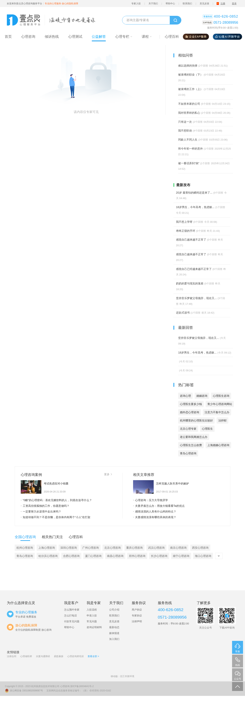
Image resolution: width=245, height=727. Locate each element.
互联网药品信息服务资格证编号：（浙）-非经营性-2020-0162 (78, 690)
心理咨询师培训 (75, 656)
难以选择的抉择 (187, 65)
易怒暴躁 (58, 656)
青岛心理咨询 (188, 453)
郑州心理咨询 (137, 555)
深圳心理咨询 (68, 547)
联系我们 (187, 3)
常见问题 (92, 621)
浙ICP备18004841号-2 (82, 686)
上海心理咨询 (46, 547)
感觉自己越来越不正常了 (191, 239)
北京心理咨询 (112, 547)
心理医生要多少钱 (191, 404)
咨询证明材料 (94, 627)
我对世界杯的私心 (189, 112)
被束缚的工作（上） (190, 89)
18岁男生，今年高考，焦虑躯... (195, 207)
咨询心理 (185, 395)
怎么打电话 (70, 615)
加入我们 (114, 639)
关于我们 (153, 3)
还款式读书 (183, 312)
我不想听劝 (185, 130)
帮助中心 (170, 3)
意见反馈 (204, 3)
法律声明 (137, 621)
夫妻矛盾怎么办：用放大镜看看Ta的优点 (159, 505)
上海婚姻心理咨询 (218, 445)
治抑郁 (222, 420)
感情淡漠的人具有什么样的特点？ (154, 511)
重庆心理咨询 (134, 547)
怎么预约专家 (71, 609)
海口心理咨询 (203, 555)
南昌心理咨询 (115, 555)
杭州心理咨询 (24, 547)
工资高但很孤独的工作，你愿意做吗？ (45, 505)
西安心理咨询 (200, 547)
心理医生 (207, 428)
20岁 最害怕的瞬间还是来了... (194, 192)
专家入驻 (136, 3)
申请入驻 (92, 615)
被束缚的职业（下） (190, 74)
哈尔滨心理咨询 (48, 555)
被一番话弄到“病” (188, 163)
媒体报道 (114, 633)
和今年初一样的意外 (190, 148)
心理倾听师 (26, 656)
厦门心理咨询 (93, 555)
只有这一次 (185, 121)
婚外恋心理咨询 (189, 412)
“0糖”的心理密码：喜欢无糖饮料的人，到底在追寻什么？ (56, 500)
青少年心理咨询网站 (219, 404)
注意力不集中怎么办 (217, 412)
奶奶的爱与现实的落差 (189, 283)
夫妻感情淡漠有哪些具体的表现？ (154, 517)
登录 (234, 3)
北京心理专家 (188, 428)
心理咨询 (65, 686)
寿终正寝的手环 (185, 230)
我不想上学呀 (184, 221)
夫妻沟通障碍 (43, 656)
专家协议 (137, 615)
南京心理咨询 (178, 547)
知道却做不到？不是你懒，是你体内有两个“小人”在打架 (55, 517)
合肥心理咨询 (71, 555)
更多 (108, 474)
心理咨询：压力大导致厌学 (150, 500)
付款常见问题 (71, 621)
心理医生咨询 (221, 395)
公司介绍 (114, 609)
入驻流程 (92, 609)
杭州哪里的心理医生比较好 (196, 420)
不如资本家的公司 (189, 103)
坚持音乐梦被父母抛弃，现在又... (196, 298)
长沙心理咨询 (159, 555)
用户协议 (137, 609)
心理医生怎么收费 (191, 445)
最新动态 (114, 627)
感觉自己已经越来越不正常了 (194, 269)
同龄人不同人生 (187, 139)
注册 (222, 3)
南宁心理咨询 (181, 555)
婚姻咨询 (201, 395)
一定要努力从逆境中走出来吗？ (41, 511)
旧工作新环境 (127, 676)
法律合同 (11, 656)
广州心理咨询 (90, 547)
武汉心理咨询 (156, 547)
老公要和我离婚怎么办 (193, 436)
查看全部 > (93, 656)
